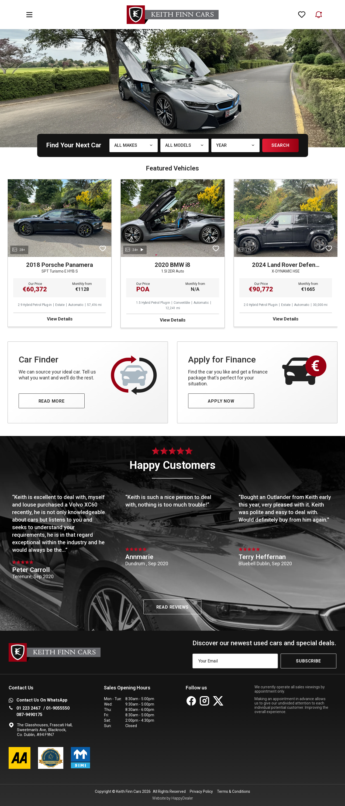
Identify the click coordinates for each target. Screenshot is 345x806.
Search (280, 145)
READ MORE (52, 401)
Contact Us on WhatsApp (38, 700)
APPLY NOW (221, 401)
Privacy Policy (201, 791)
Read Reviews (172, 607)
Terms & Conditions (233, 791)
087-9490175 (29, 714)
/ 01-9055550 (56, 708)
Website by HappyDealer (172, 798)
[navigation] (29, 15)
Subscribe (308, 661)
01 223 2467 (28, 708)
